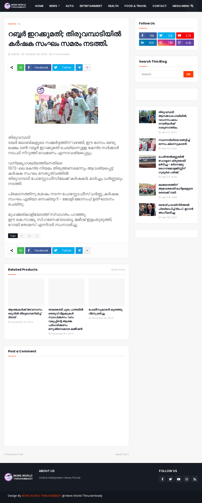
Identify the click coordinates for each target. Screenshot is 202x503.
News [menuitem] (53, 6)
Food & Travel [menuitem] (135, 6)
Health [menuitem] (113, 6)
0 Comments (61, 54)
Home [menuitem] (39, 6)
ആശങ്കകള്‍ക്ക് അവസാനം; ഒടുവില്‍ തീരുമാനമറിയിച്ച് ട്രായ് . (25, 313)
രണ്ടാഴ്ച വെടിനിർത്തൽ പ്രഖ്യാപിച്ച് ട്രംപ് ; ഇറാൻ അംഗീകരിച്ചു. (175, 209)
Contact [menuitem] (159, 6)
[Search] (161, 74)
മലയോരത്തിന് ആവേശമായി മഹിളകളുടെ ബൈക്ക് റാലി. (175, 188)
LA (37, 235)
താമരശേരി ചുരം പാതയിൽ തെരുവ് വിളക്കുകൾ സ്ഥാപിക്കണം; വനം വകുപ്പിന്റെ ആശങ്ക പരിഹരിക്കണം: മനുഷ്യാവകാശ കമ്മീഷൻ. (65, 319)
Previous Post (14, 454)
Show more (118, 269)
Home (12, 24)
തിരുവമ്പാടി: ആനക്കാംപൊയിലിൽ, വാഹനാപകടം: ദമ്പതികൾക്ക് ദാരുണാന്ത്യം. (172, 120)
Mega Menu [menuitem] (181, 6)
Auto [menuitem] (70, 6)
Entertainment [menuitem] (91, 6)
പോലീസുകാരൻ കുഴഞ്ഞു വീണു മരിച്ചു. (105, 311)
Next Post (121, 454)
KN (29, 235)
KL (19, 24)
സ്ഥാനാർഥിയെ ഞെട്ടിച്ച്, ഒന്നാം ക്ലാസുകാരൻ (174, 142)
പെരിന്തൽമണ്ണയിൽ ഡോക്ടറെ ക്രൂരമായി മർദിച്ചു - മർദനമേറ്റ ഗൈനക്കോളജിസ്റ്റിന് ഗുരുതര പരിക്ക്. (172, 164)
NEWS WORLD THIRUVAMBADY (41, 496)
